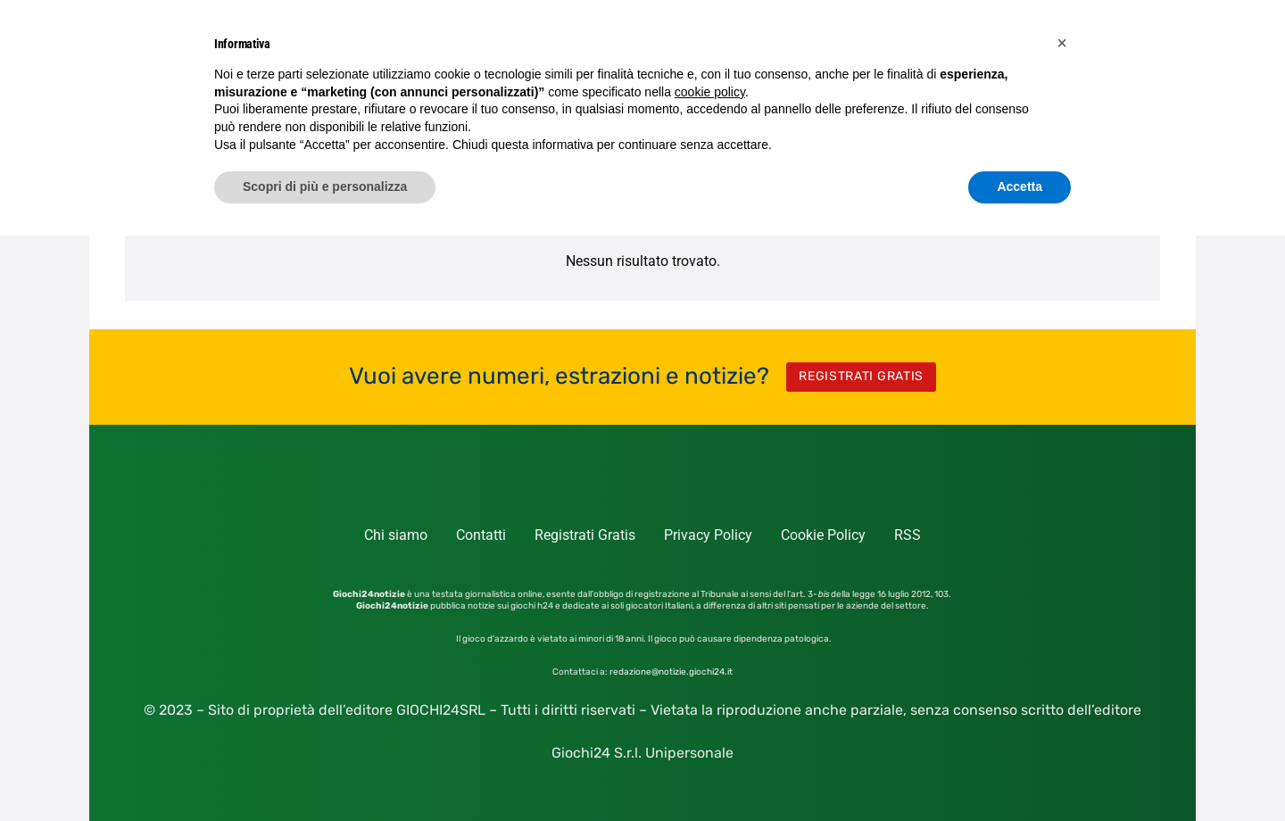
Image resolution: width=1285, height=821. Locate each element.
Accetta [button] (1019, 186)
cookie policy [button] (710, 92)
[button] (1062, 43)
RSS (907, 535)
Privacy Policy (708, 535)
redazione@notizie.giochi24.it (671, 672)
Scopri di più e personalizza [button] (325, 186)
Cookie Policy (823, 535)
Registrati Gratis (585, 535)
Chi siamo (395, 535)
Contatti (481, 535)
